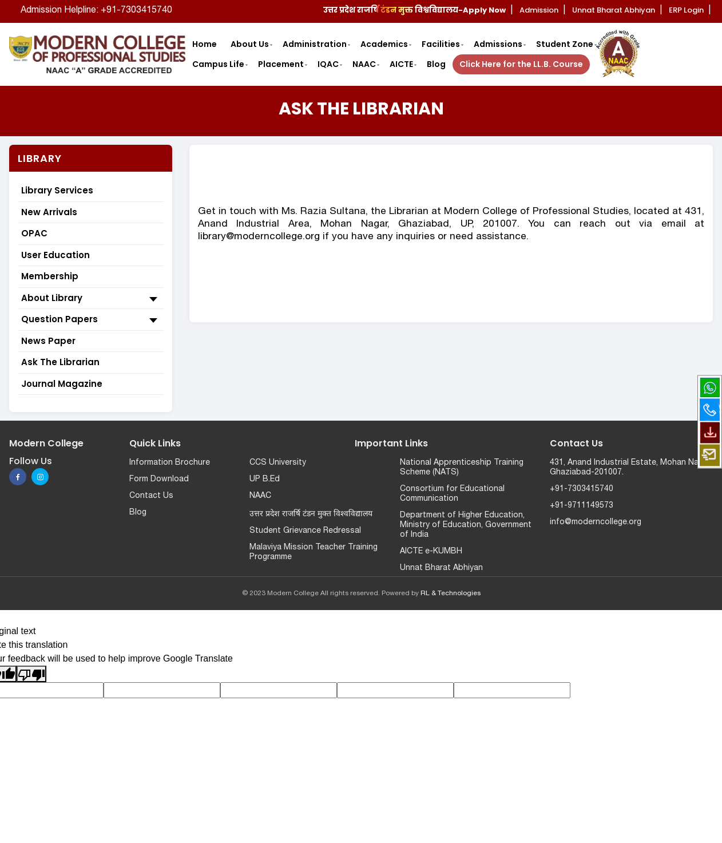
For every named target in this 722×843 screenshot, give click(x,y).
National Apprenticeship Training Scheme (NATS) (461, 467)
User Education (55, 255)
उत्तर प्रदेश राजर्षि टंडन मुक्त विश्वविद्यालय (310, 514)
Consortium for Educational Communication (452, 493)
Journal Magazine (61, 384)
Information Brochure (169, 462)
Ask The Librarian (60, 362)
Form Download (159, 479)
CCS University (277, 462)
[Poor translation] (31, 674)
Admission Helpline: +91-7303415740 (96, 10)
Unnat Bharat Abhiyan (441, 568)
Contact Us (151, 496)
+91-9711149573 (581, 505)
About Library (90, 299)
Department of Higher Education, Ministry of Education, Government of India (465, 525)
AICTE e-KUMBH (431, 551)
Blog (137, 512)
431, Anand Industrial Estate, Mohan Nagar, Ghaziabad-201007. (631, 467)
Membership (49, 276)
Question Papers (90, 320)
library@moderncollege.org (259, 236)
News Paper (48, 341)
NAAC (260, 496)
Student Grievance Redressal (305, 531)
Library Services (57, 190)
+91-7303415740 (581, 489)
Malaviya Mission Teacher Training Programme (313, 552)
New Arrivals (49, 212)
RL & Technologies (450, 593)
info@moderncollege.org (595, 522)
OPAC (34, 233)
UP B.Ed (264, 479)
